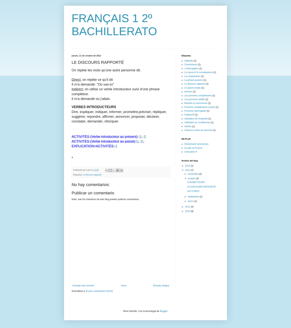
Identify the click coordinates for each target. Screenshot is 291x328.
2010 (188, 211)
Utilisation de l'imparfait (196, 118)
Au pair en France (193, 148)
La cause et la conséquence (198, 72)
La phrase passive (193, 80)
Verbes (187, 126)
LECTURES (193, 191)
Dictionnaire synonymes (196, 144)
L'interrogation (191, 68)
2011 (188, 206)
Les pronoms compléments (198, 95)
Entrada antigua (161, 285)
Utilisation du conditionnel (197, 122)
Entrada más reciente (83, 285)
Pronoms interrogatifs (195, 111)
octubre (192, 178)
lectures (188, 91)
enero (191, 201)
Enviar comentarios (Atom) (99, 291)
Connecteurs (190, 64)
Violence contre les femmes (198, 130)
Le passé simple (192, 87)
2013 (188, 165)
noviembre (193, 174)
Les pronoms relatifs (194, 99)
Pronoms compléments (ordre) (199, 107)
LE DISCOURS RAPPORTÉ (201, 186)
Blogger (163, 311)
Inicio (123, 285)
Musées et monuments (195, 103)
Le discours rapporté (92, 175)
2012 (188, 170)
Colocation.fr (190, 151)
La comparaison (192, 76)
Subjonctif (189, 114)
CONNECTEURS (196, 182)
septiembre (194, 196)
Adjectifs (188, 60)
